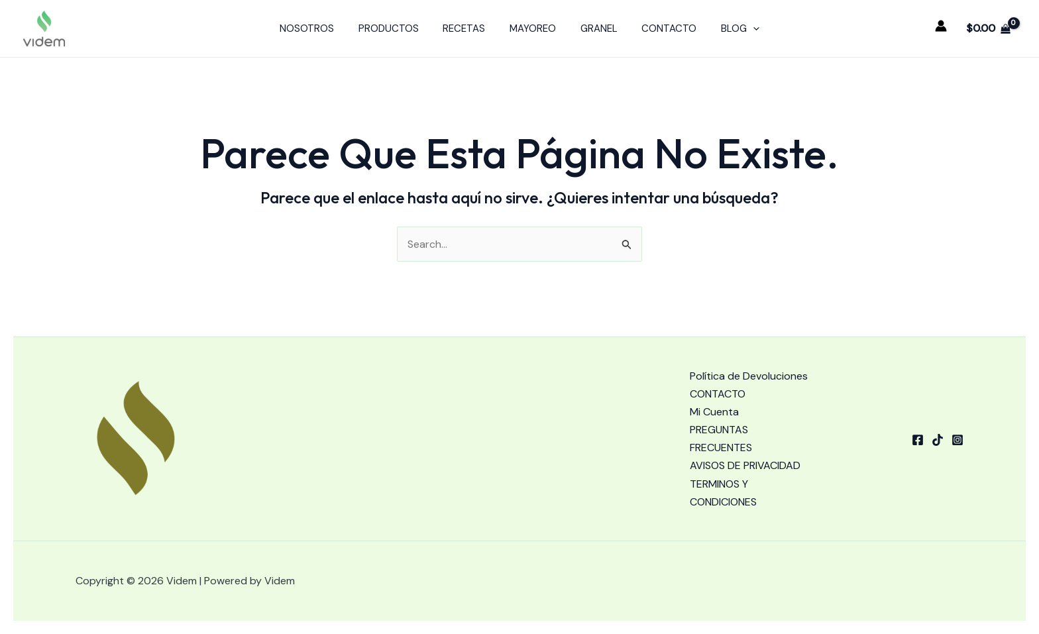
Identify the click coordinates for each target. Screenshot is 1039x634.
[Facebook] (918, 440)
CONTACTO (660, 28)
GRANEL (594, 28)
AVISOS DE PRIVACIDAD (745, 465)
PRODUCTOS (397, 28)
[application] (740, 28)
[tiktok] (938, 440)
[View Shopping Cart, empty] (988, 28)
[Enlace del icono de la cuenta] (941, 26)
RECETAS (468, 28)
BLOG (727, 28)
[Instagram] (957, 440)
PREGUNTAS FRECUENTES (721, 438)
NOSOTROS (320, 28)
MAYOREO (533, 28)
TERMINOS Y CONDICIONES (723, 493)
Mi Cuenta (714, 412)
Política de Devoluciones (749, 376)
